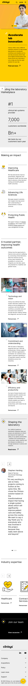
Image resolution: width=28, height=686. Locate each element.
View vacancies (15, 632)
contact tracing (17, 226)
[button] (17, 2)
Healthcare (6, 598)
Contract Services (23, 599)
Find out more (14, 66)
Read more (13, 449)
